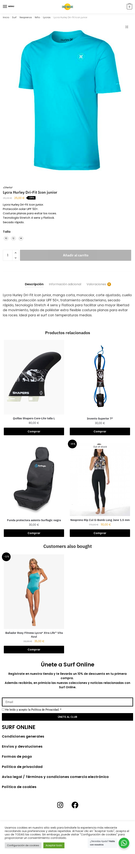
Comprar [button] (34, 431)
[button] (127, 27)
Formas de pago (17, 756)
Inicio (6, 17)
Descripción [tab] (34, 284)
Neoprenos (26, 17)
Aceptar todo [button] (54, 845)
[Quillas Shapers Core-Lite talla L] (34, 377)
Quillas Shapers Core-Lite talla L (34, 418)
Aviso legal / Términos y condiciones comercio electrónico (55, 776)
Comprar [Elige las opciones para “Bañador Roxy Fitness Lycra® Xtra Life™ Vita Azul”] (34, 649)
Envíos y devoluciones (22, 746)
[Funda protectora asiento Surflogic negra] (34, 479)
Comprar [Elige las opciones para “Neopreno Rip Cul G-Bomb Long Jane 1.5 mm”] (100, 533)
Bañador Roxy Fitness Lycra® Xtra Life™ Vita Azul (34, 634)
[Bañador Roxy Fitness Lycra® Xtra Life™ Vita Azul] (34, 591)
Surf (14, 17)
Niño (37, 17)
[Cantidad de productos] (7, 255)
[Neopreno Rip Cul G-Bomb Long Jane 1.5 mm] (100, 479)
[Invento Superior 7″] (100, 377)
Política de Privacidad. (45, 709)
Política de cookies (19, 786)
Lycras (47, 17)
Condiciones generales (23, 736)
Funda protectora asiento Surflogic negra (34, 520)
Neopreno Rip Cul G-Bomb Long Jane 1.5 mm (100, 520)
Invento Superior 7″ (100, 418)
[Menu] (5, 6)
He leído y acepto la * (33, 709)
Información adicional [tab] (65, 284)
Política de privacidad (22, 766)
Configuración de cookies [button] (23, 845)
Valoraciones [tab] (96, 284)
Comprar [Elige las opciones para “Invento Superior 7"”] (100, 431)
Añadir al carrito (75, 255)
